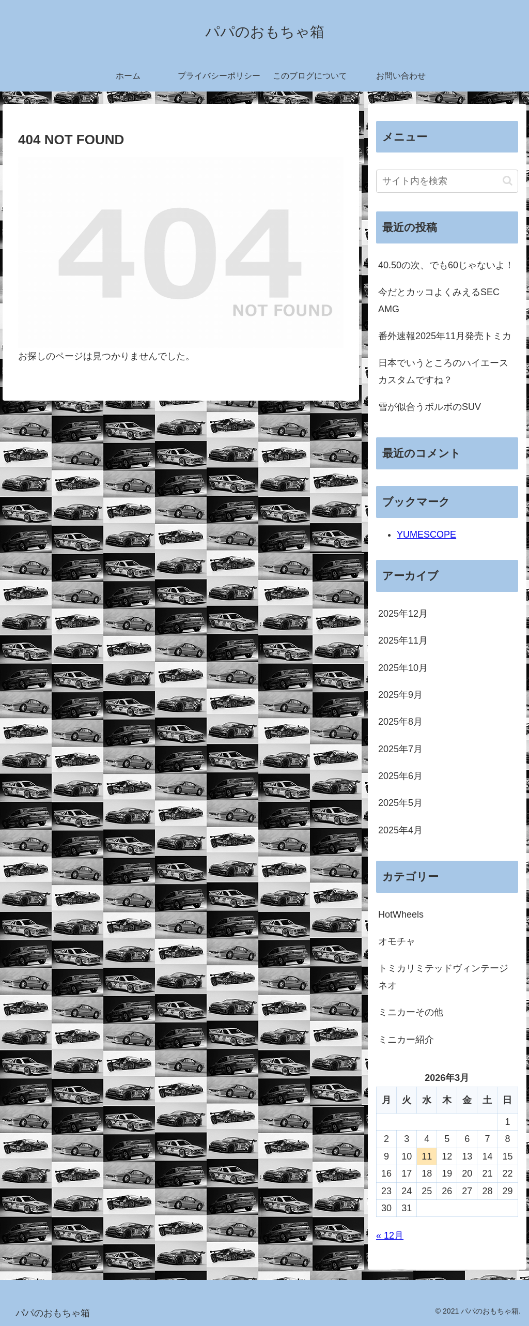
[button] (508, 181)
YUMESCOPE (426, 534)
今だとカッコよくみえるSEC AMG (439, 300)
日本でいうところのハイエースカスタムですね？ (443, 371)
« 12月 (389, 1235)
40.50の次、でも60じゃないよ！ (446, 265)
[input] (447, 181)
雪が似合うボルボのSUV (429, 407)
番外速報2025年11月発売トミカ (444, 336)
